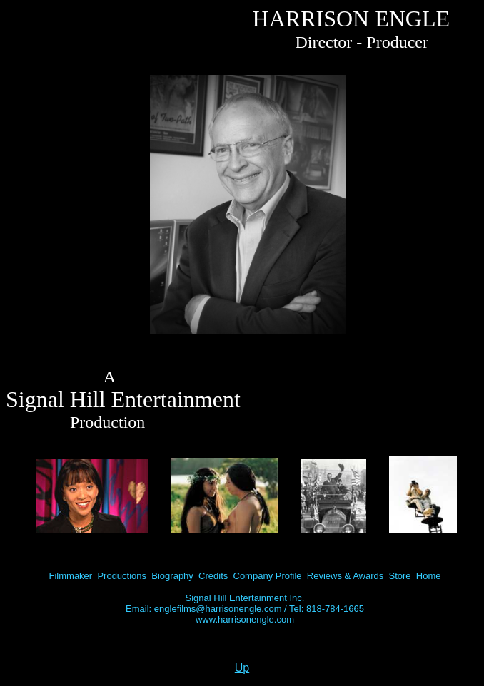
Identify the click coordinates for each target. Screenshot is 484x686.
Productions (121, 575)
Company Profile (267, 575)
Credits (213, 575)
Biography (172, 575)
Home (428, 575)
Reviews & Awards (345, 575)
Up (242, 668)
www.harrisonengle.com (245, 619)
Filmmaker (71, 575)
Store (400, 575)
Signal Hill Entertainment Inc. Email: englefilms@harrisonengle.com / (215, 603)
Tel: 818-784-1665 (326, 608)
